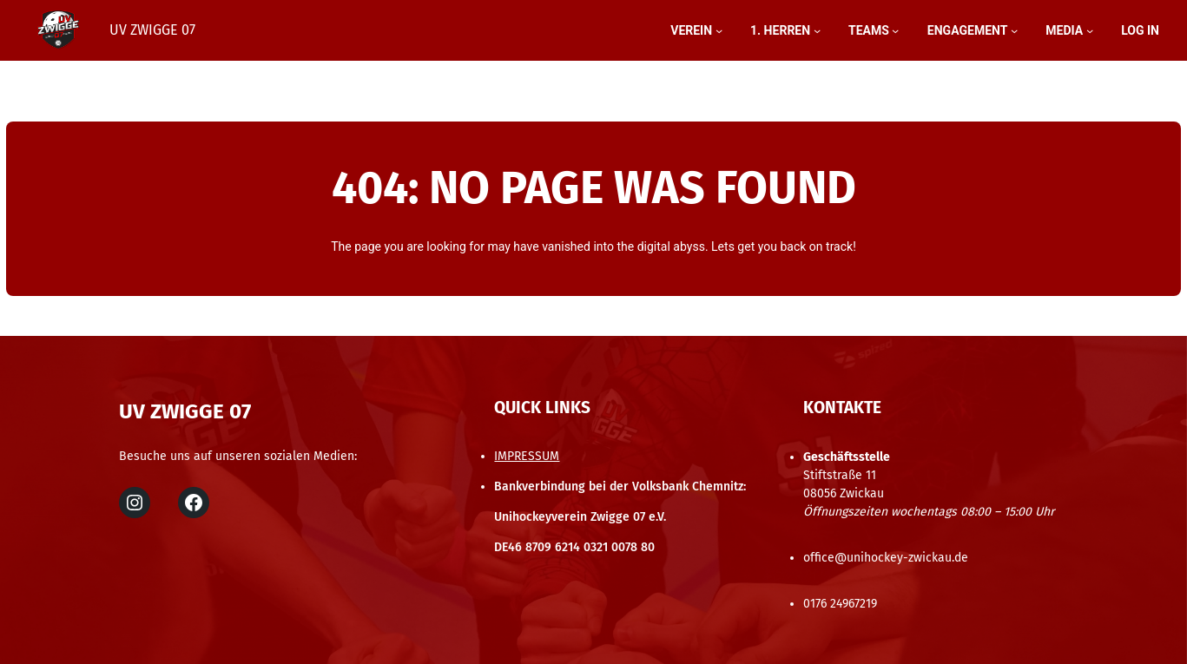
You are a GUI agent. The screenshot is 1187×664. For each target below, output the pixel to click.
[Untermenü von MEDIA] (1089, 30)
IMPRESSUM (526, 456)
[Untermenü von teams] (895, 30)
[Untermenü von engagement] (1014, 30)
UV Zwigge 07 (152, 30)
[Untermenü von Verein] (718, 30)
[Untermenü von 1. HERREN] (817, 30)
